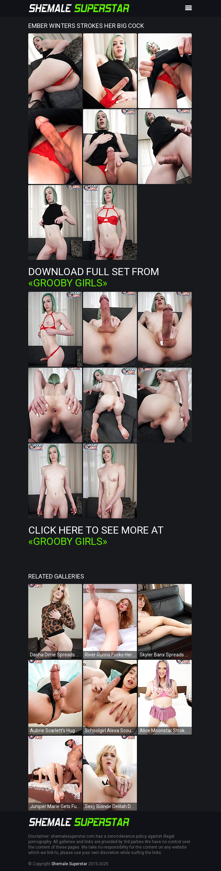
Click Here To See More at (95, 535)
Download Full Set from (93, 277)
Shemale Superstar (69, 863)
